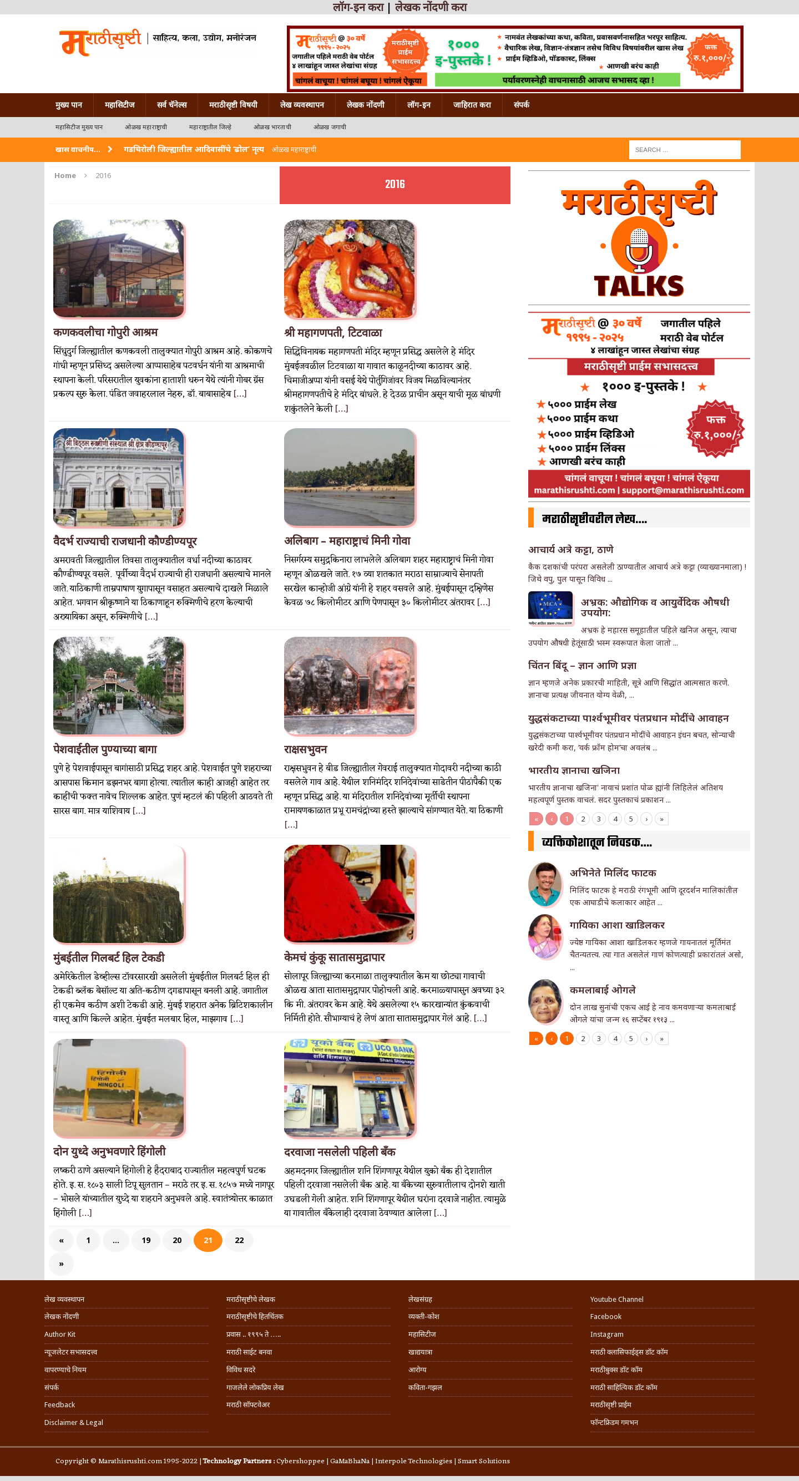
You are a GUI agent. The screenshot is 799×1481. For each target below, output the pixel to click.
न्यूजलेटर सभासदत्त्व (70, 1352)
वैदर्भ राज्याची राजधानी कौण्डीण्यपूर (124, 541)
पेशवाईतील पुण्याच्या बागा (104, 749)
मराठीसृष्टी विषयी (233, 104)
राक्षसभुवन (305, 749)
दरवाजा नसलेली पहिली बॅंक (339, 1152)
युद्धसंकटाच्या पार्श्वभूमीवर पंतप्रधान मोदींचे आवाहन (628, 717)
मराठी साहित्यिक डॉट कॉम (624, 1387)
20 (177, 1240)
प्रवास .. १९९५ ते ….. (253, 1334)
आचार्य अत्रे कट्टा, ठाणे (571, 549)
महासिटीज (119, 104)
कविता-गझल (425, 1387)
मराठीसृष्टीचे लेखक (250, 1299)
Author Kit (59, 1334)
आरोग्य (417, 1370)
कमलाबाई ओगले (603, 989)
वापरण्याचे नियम (65, 1370)
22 (239, 1240)
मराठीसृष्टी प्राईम (610, 1405)
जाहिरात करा (472, 104)
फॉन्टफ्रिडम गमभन (614, 1422)
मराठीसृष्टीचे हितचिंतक (255, 1316)
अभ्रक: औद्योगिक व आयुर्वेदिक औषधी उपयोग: (655, 607)
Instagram (607, 1334)
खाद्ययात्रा (420, 1352)
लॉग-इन (419, 104)
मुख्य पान (68, 104)
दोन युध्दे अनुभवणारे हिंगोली (109, 1151)
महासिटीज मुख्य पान (79, 127)
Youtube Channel (617, 1299)
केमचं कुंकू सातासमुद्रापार (334, 957)
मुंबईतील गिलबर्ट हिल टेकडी (108, 958)
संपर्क (521, 104)
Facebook (605, 1316)
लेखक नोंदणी (366, 104)
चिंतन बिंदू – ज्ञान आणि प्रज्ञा (582, 665)
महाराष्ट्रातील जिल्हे (210, 127)
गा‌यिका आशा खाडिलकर (617, 924)
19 (145, 1240)
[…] (240, 394)
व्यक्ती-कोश (423, 1316)
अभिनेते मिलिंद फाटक (613, 872)
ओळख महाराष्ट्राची (146, 127)
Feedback (59, 1405)
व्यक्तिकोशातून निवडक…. (597, 843)
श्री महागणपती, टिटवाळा (333, 332)
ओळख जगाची (329, 127)
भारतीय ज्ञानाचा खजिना (574, 770)
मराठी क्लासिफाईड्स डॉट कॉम (629, 1352)
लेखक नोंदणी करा (431, 7)
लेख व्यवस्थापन (302, 104)
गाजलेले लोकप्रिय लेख (255, 1387)
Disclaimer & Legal (73, 1422)
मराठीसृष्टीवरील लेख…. (594, 519)
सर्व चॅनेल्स (171, 104)
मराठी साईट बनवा (249, 1352)
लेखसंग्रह (420, 1299)
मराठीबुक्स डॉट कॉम (616, 1370)
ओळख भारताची (272, 127)
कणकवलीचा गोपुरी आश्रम (105, 332)
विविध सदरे (240, 1370)
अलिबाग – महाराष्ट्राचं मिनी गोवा (347, 540)
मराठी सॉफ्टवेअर (248, 1405)
